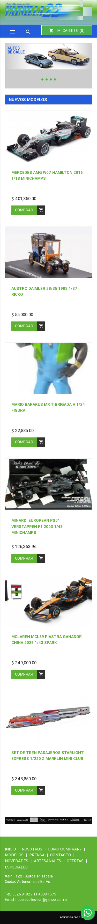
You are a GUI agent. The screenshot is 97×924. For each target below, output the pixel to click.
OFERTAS (77, 860)
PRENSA (39, 855)
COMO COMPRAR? (66, 849)
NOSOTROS (35, 849)
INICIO (13, 849)
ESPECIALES (16, 867)
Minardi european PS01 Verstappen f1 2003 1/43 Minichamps (37, 526)
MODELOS (17, 855)
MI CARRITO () (67, 30)
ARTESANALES (50, 860)
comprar (30, 210)
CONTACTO (62, 855)
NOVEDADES (19, 860)
